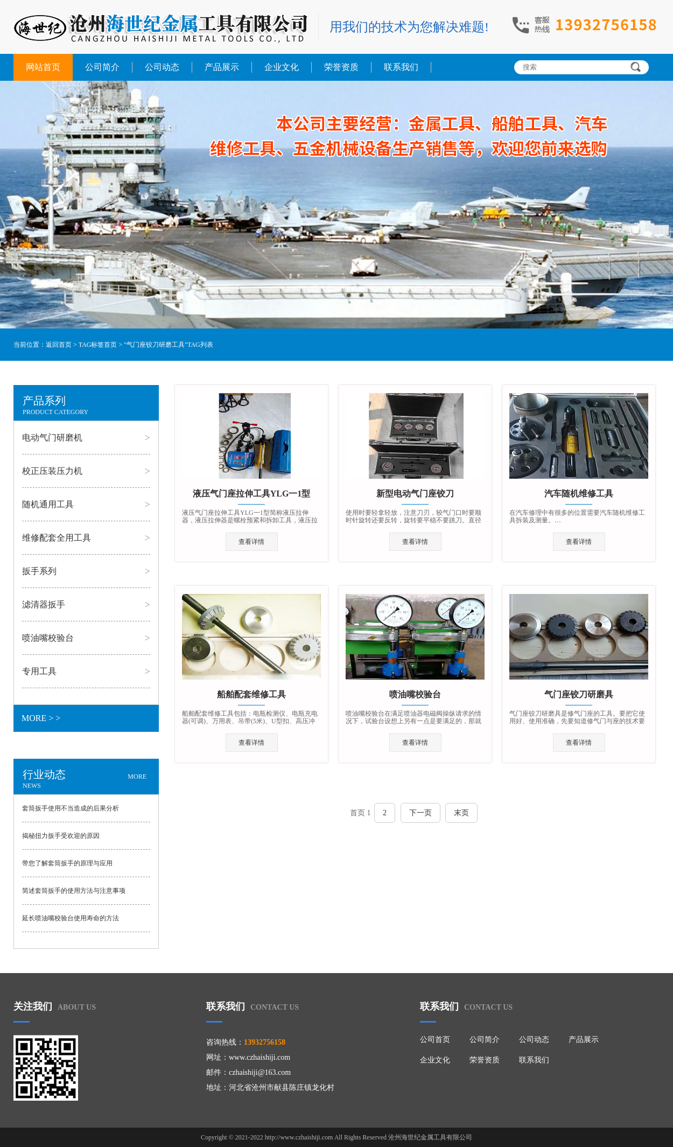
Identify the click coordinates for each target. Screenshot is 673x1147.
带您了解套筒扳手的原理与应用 (67, 863)
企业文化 (281, 67)
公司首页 (435, 1040)
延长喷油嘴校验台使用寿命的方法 (70, 918)
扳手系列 (39, 571)
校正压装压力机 (52, 470)
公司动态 (162, 67)
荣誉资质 (341, 67)
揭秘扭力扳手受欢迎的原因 (61, 836)
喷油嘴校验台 (48, 637)
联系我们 (401, 67)
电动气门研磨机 (52, 437)
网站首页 (43, 67)
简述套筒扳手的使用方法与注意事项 (73, 890)
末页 (461, 813)
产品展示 (222, 67)
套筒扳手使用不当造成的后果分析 (70, 808)
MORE (137, 776)
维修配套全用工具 (56, 537)
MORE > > (41, 718)
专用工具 (39, 671)
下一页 (420, 813)
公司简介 (102, 67)
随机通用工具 (48, 504)
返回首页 (59, 344)
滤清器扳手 (43, 604)
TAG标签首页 (98, 344)
